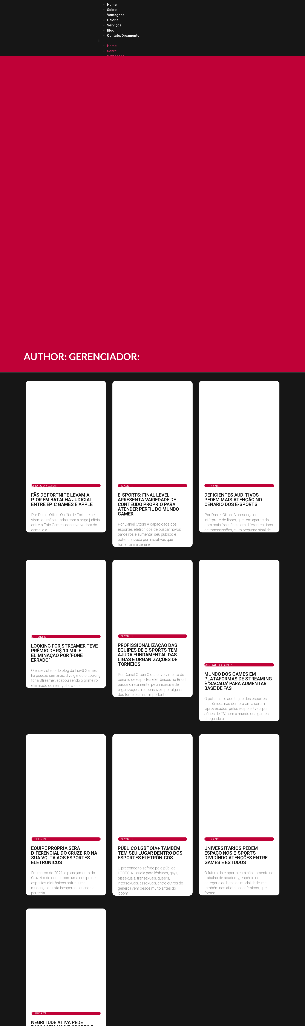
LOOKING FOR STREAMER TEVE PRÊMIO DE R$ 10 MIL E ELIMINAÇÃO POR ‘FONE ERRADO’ (64, 653)
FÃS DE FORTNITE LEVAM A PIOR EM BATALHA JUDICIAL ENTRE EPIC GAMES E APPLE (62, 499)
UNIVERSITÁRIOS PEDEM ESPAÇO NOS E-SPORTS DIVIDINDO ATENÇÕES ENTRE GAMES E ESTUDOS (236, 855)
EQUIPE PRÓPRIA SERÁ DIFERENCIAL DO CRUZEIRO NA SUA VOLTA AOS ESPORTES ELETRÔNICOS (64, 855)
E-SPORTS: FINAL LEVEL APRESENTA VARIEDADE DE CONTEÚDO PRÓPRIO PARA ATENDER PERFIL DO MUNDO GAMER (148, 504)
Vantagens (115, 15)
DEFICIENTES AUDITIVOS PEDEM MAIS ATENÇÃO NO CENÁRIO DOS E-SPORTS (233, 499)
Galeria (112, 20)
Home (112, 5)
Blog (110, 30)
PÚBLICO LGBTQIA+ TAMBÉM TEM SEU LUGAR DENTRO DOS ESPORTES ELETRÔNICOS (150, 853)
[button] (188, 40)
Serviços (114, 25)
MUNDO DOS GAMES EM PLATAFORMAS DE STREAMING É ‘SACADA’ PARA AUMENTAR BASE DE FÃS (238, 681)
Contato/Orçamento (123, 36)
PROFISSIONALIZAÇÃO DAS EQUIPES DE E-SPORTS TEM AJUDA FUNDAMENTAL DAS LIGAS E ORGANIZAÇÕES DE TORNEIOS (148, 655)
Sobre (112, 10)
